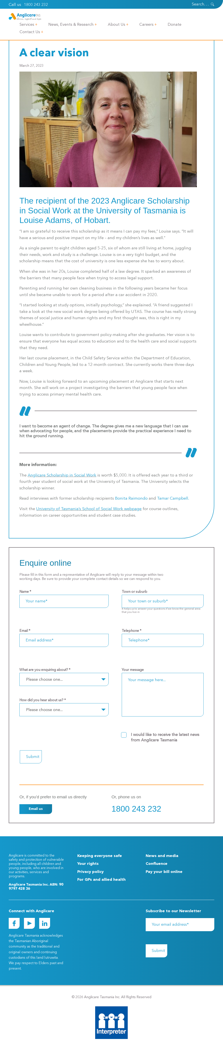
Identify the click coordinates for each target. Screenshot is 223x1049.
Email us (36, 809)
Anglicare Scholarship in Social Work (62, 475)
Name (25, 592)
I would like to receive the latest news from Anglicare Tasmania (165, 737)
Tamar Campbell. (173, 499)
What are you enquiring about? (44, 670)
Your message (133, 670)
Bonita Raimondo (131, 499)
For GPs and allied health (101, 880)
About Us (116, 24)
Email (24, 631)
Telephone (131, 631)
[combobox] (64, 679)
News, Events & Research (71, 24)
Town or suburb (134, 592)
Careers (146, 24)
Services (27, 24)
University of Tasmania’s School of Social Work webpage (89, 509)
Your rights (88, 864)
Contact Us (30, 32)
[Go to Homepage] (25, 16)
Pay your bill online (164, 872)
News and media (162, 856)
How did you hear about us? (42, 700)
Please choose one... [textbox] (44, 680)
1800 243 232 (36, 5)
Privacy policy (90, 872)
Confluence (156, 864)
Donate (174, 24)
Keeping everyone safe (99, 856)
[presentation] (212, 4)
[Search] (194, 4)
